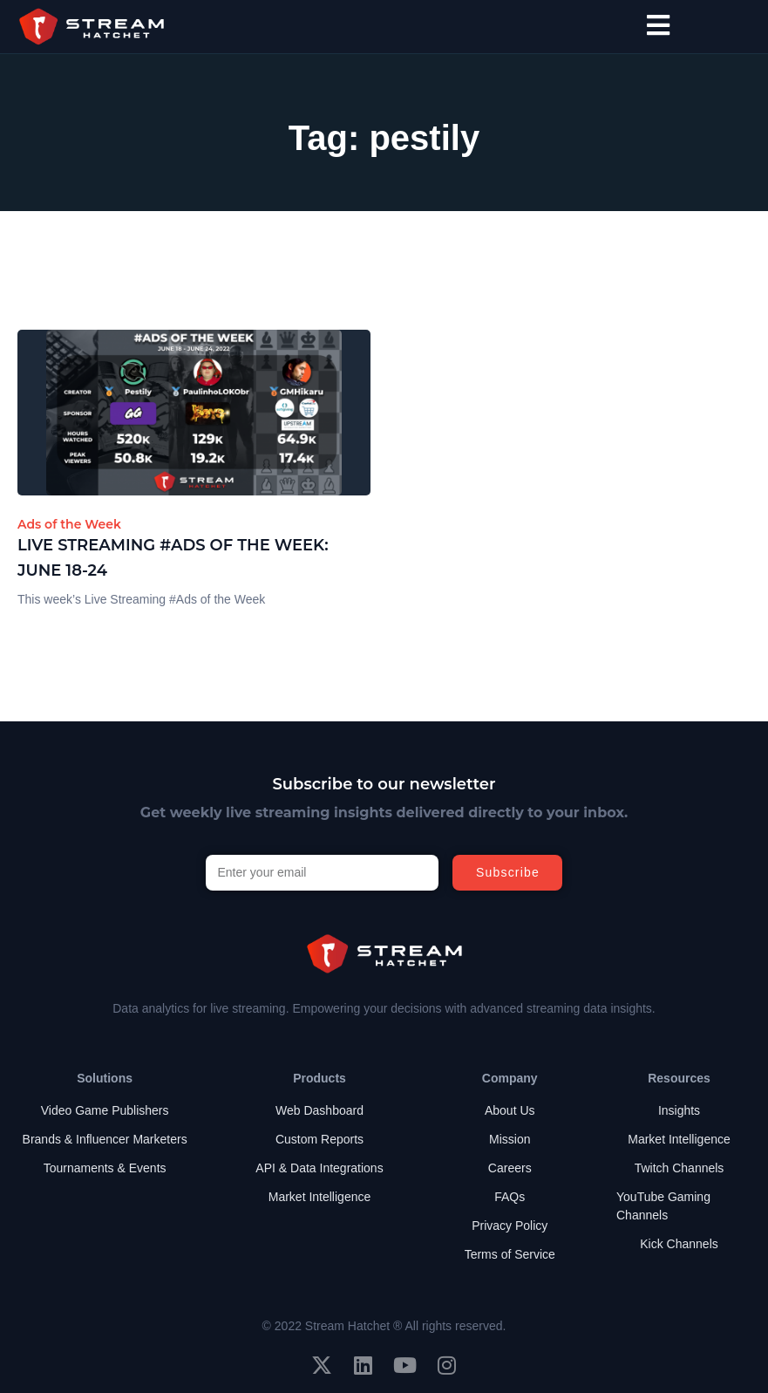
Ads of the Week (69, 524)
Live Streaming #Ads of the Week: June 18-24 (173, 558)
